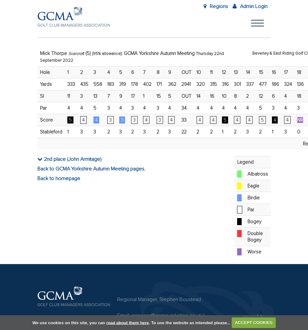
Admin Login (250, 6)
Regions (216, 6)
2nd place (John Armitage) (69, 159)
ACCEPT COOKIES (254, 322)
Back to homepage (58, 178)
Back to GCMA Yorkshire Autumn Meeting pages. (91, 169)
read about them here (127, 322)
